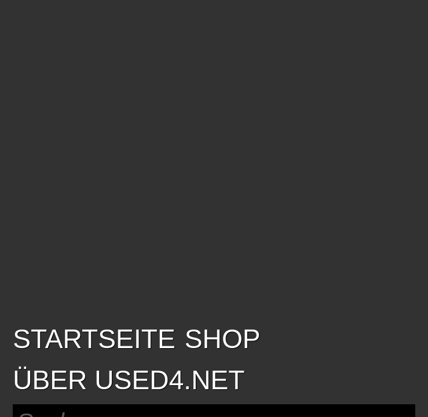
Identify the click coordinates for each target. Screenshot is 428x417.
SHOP (223, 339)
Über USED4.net (128, 380)
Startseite (94, 339)
